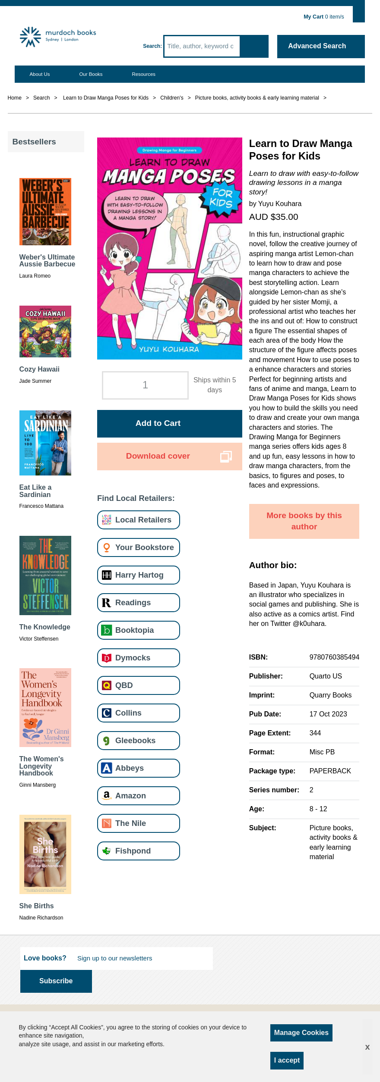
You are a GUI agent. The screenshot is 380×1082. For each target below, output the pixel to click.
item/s (324, 17)
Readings (133, 602)
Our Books (90, 74)
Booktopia (134, 630)
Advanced (317, 46)
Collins (128, 712)
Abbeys (129, 767)
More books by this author (304, 521)
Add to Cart (158, 423)
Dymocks (132, 657)
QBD (124, 685)
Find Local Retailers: (136, 498)
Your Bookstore (144, 547)
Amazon (130, 795)
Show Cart (359, 11)
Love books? (45, 958)
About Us (39, 74)
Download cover (158, 455)
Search (151, 46)
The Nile (130, 823)
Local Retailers (143, 519)
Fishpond (133, 850)
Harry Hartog (139, 574)
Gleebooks (135, 740)
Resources (143, 74)
